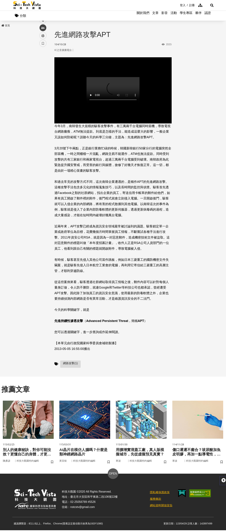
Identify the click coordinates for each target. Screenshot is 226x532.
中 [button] (42, 90)
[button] (208, 5)
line (42, 83)
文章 (155, 16)
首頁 (5, 26)
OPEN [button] (113, 475)
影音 (164, 16)
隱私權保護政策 (160, 494)
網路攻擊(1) (70, 363)
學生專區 (186, 16)
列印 (42, 98)
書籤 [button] (42, 106)
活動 (174, 16)
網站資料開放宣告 (161, 507)
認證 (207, 16)
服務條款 (155, 500)
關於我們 (143, 16)
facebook (43, 67)
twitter (43, 75)
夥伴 (198, 16)
